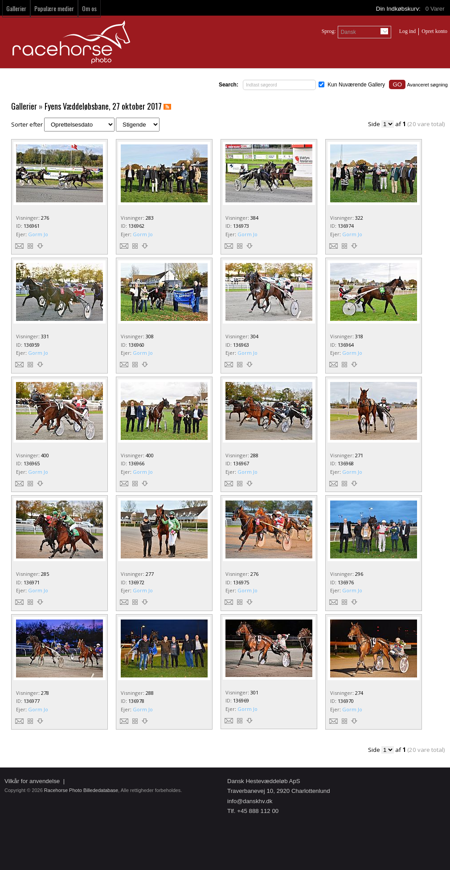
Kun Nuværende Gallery (356, 85)
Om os (89, 8)
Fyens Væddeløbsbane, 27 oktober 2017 (103, 106)
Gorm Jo (38, 234)
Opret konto (434, 31)
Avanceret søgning (427, 84)
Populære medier (54, 8)
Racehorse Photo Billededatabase (81, 790)
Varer (435, 8)
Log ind (407, 31)
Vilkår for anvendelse (32, 781)
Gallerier (16, 8)
